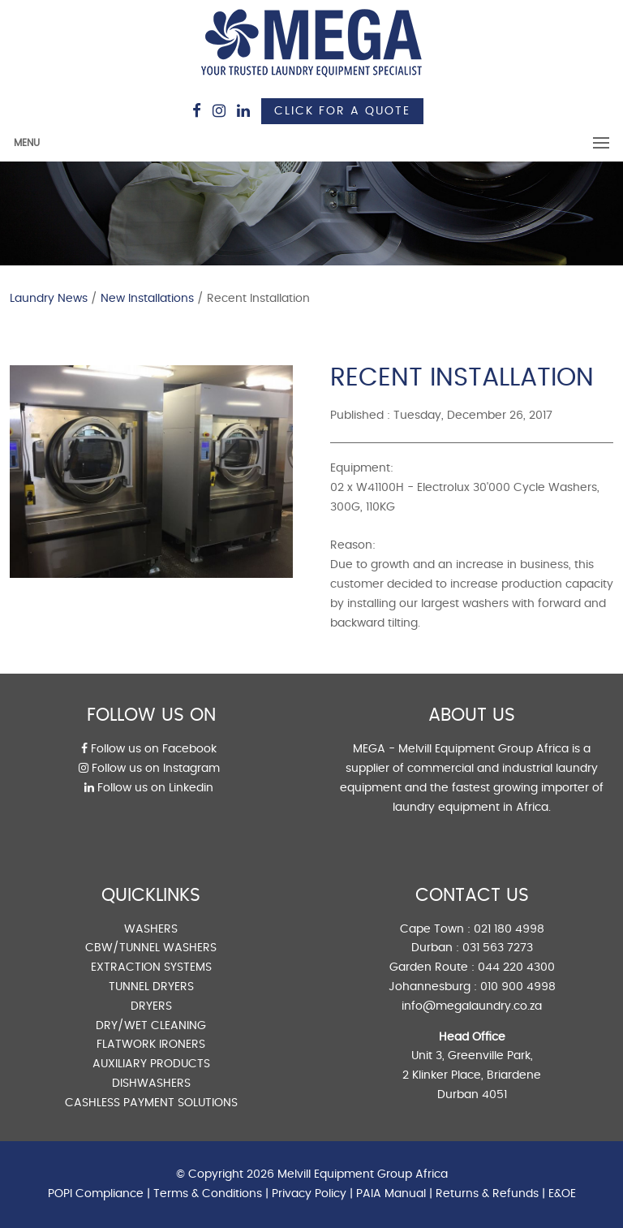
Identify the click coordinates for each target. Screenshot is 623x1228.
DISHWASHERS (151, 1083)
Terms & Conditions (207, 1194)
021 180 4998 (509, 929)
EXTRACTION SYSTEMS (151, 967)
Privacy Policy (309, 1194)
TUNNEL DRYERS (151, 987)
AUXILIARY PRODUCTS (151, 1064)
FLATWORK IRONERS (151, 1044)
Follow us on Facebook (149, 749)
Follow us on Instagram (149, 768)
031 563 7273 (497, 948)
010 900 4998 (518, 987)
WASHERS (151, 929)
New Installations (147, 298)
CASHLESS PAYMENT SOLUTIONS (151, 1103)
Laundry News (49, 298)
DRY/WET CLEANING (151, 1026)
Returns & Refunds (487, 1194)
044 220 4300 (516, 967)
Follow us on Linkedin (148, 788)
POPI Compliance (96, 1194)
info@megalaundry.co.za (472, 1006)
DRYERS (151, 1006)
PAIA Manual (391, 1194)
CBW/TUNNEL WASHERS (151, 948)
